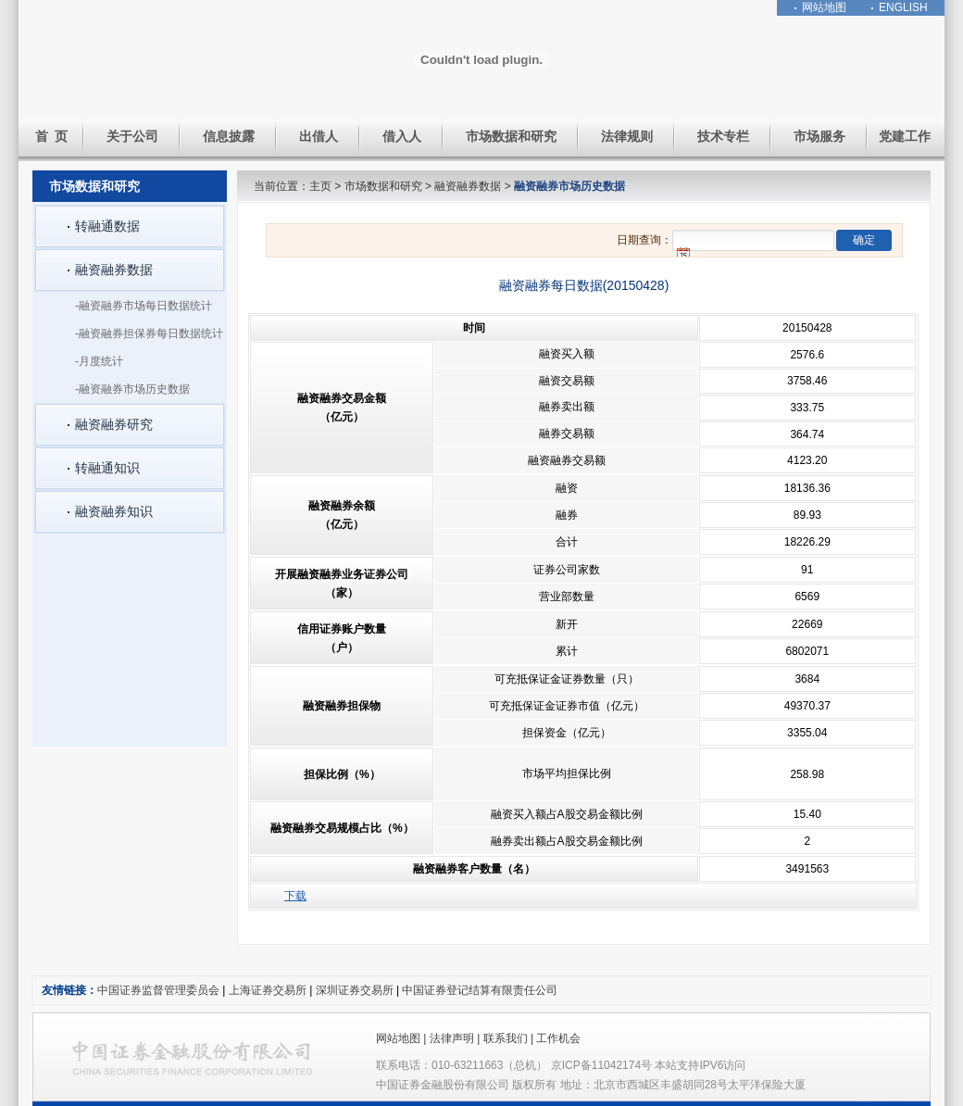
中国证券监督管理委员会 (158, 990)
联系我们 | (510, 1038)
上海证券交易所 (267, 990)
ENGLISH (903, 7)
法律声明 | (456, 1038)
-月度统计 (99, 361)
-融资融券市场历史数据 (132, 389)
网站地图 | (403, 1038)
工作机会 (558, 1038)
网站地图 (824, 7)
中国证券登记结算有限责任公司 (479, 990)
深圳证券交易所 (356, 990)
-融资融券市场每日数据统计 (143, 305)
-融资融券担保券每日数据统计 (149, 333)
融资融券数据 (467, 186)
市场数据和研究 (383, 186)
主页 (320, 186)
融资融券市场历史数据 (569, 186)
